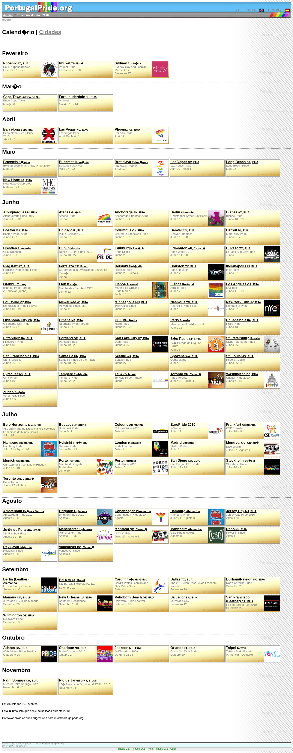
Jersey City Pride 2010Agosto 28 (241, 514)
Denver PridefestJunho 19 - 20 (182, 233)
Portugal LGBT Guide (166, 748)
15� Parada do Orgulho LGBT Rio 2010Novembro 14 (84, 684)
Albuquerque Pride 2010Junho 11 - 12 (20, 215)
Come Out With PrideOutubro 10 (183, 651)
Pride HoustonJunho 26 (197, 272)
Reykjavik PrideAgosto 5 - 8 (30, 553)
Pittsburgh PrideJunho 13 (18, 341)
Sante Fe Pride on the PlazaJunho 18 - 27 (77, 359)
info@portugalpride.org (53, 744)
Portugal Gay (123, 748)
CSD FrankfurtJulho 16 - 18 (253, 431)
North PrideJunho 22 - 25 (126, 323)
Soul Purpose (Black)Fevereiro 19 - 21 (30, 69)
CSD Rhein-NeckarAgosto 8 (197, 535)
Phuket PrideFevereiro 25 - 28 (71, 66)
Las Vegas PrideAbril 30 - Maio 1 (73, 133)
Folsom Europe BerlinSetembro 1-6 (30, 585)
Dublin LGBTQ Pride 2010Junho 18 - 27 (86, 254)
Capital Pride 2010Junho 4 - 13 (253, 380)
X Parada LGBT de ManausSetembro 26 (20, 600)
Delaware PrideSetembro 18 (18, 618)
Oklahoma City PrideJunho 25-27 (30, 326)
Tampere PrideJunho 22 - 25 (73, 377)
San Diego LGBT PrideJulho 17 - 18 (185, 464)
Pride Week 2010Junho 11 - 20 (187, 251)
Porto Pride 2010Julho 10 (141, 467)
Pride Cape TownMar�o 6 (21, 100)
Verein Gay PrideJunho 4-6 (14, 395)
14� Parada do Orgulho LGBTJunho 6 (197, 344)
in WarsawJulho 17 (197, 431)
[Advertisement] (80, 732)
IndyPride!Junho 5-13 (241, 269)
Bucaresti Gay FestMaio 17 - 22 (74, 165)
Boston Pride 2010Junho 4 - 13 (15, 233)
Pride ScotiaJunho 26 (129, 251)
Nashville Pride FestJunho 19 (197, 308)
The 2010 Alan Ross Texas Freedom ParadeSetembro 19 (193, 584)
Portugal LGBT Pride (142, 748)
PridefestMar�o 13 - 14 (78, 100)
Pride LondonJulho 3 (141, 449)
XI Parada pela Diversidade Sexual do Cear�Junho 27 (83, 271)
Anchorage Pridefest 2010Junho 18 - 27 (131, 215)
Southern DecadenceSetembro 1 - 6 (86, 603)
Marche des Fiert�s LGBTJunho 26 (187, 323)
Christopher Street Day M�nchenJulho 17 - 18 (24, 464)
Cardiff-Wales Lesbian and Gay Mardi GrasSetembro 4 (141, 585)
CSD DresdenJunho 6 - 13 (17, 251)
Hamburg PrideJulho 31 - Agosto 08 (30, 449)
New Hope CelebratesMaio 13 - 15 (30, 186)
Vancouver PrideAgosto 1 (76, 550)
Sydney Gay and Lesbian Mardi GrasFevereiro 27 (141, 69)
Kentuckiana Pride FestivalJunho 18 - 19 (20, 305)
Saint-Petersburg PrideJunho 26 (253, 344)
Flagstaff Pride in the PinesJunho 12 (20, 269)
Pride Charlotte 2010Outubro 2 (86, 654)
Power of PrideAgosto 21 (236, 532)
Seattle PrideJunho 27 (127, 359)
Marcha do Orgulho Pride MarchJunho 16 (141, 290)
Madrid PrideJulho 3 (182, 446)
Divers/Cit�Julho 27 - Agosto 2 (253, 449)
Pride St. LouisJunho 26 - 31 (240, 359)
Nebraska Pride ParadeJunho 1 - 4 (74, 323)
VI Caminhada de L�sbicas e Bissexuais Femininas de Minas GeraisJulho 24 (29, 430)
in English (6, 20)
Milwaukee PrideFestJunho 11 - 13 (73, 305)
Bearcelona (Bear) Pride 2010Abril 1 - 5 (30, 135)
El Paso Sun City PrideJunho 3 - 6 (253, 254)
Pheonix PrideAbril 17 (141, 135)
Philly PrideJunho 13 (242, 323)
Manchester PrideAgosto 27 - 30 (86, 535)
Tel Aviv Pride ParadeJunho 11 (141, 380)
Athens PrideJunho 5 (86, 218)
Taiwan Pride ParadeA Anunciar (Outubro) (253, 654)
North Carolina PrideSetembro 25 (245, 582)
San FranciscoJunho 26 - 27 (21, 359)
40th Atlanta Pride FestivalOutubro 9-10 (30, 654)
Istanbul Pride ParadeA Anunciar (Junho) (17, 287)
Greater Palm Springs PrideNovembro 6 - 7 (20, 684)
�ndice (8, 15)
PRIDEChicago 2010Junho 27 (72, 233)
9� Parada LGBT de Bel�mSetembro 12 (77, 583)
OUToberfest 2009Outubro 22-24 (128, 651)
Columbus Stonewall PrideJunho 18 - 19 (131, 233)
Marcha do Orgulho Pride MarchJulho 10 (86, 467)
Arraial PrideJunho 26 (197, 290)
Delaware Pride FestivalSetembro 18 (134, 600)
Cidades (50, 32)
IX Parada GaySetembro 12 (184, 600)
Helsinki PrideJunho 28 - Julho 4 (128, 269)
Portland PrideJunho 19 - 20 (72, 341)
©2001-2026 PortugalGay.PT (15, 746)
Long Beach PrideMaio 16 (242, 165)
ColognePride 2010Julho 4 (141, 431)
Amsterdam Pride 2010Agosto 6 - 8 (23, 514)
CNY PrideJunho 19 (16, 377)
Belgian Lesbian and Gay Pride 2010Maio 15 (26, 165)
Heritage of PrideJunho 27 (253, 308)
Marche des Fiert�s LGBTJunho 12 (76, 287)
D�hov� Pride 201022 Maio (141, 168)
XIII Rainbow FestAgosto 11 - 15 (22, 533)
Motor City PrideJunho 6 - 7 (237, 233)
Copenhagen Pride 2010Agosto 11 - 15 (141, 517)
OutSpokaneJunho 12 (184, 359)
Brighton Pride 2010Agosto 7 (86, 517)
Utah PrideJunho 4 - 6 (141, 344)
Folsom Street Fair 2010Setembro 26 (253, 603)
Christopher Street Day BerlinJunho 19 (197, 218)
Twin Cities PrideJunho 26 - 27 (131, 305)
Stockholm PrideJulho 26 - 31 (253, 467)
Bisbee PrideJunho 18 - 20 (237, 215)
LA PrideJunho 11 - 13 (242, 287)
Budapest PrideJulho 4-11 (72, 428)
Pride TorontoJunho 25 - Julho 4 (197, 380)
